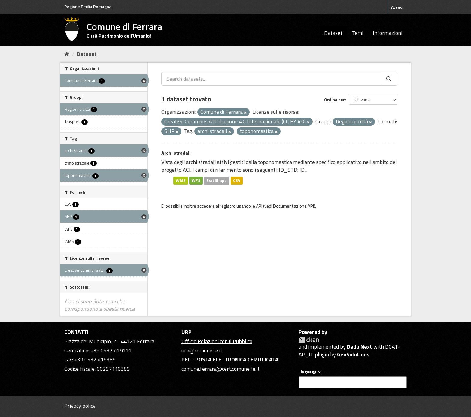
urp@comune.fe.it (201, 350)
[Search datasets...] (271, 79)
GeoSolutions (353, 354)
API (259, 206)
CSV (236, 180)
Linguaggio (309, 372)
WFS (196, 180)
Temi (357, 33)
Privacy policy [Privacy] (80, 406)
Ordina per (334, 99)
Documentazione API (293, 206)
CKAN (309, 340)
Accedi (397, 7)
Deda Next (359, 347)
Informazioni (387, 33)
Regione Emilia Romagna (87, 6)
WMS (181, 180)
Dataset (333, 33)
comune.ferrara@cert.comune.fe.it (220, 369)
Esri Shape (216, 180)
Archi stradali (175, 152)
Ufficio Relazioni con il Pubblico (216, 341)
